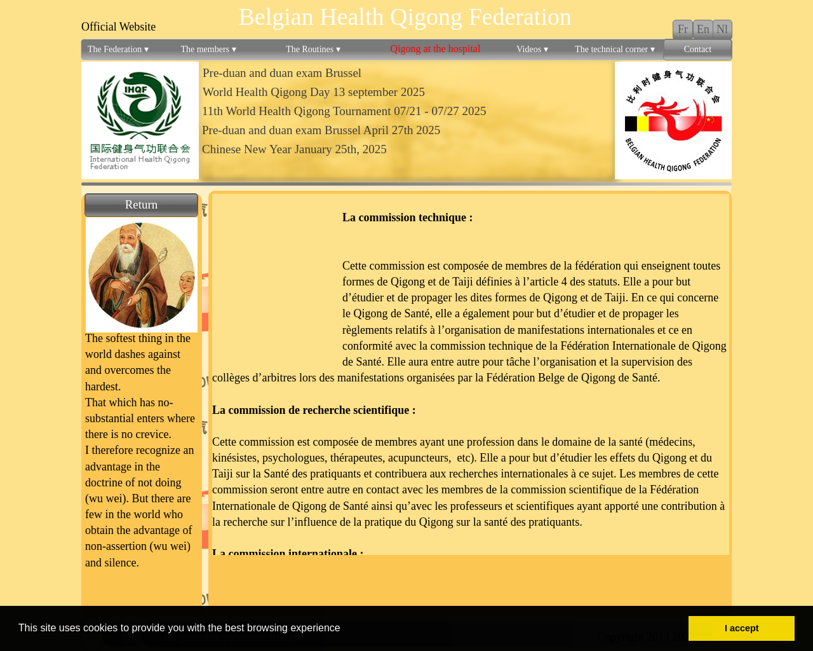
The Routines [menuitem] (313, 49)
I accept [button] (742, 628)
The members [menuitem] (208, 49)
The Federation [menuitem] (118, 49)
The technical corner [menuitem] (615, 49)
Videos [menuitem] (532, 49)
